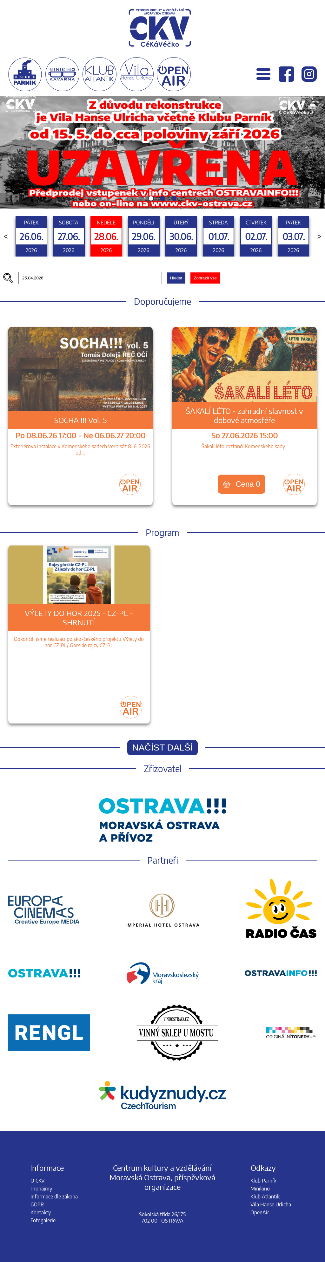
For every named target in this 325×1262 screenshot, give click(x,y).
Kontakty (40, 1212)
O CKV (37, 1180)
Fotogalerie (43, 1220)
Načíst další (162, 747)
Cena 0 (241, 484)
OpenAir (259, 1212)
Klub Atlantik (265, 1196)
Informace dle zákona (54, 1196)
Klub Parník (263, 1180)
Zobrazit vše (205, 278)
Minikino (260, 1188)
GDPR (37, 1204)
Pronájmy (41, 1188)
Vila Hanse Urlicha (270, 1204)
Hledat (176, 278)
